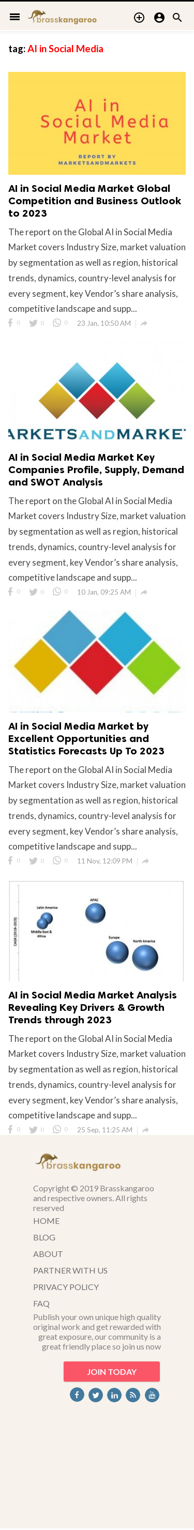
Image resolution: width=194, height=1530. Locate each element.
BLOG (44, 1237)
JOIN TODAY (112, 1371)
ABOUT (48, 1254)
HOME (46, 1220)
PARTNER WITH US (70, 1270)
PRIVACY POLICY (66, 1287)
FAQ (41, 1303)
